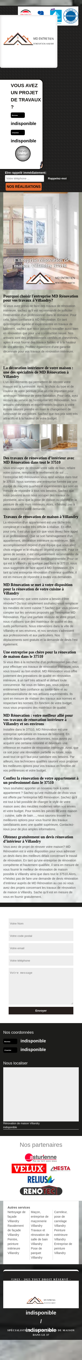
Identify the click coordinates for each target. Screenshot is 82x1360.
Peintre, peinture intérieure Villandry (14, 1246)
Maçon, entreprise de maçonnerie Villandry (40, 1218)
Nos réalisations (24, 186)
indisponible (23, 123)
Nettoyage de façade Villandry (16, 1216)
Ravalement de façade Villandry (16, 1230)
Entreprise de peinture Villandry (63, 1248)
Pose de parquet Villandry (36, 1253)
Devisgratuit (22, 153)
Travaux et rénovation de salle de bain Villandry (40, 1237)
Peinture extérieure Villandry (61, 1234)
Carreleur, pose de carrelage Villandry (60, 1218)
